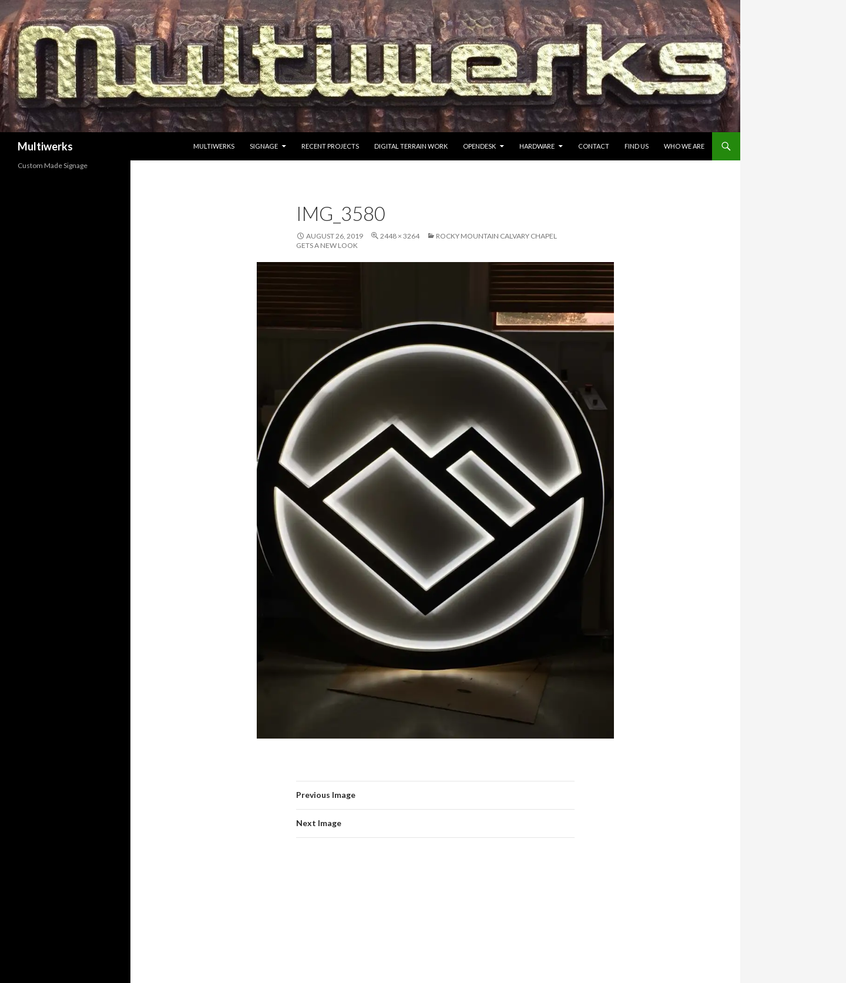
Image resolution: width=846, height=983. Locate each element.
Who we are (684, 146)
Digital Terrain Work (411, 146)
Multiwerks (45, 146)
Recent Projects (330, 146)
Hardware (537, 146)
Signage (264, 146)
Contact (593, 146)
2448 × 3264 (399, 236)
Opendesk (479, 146)
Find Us (637, 146)
